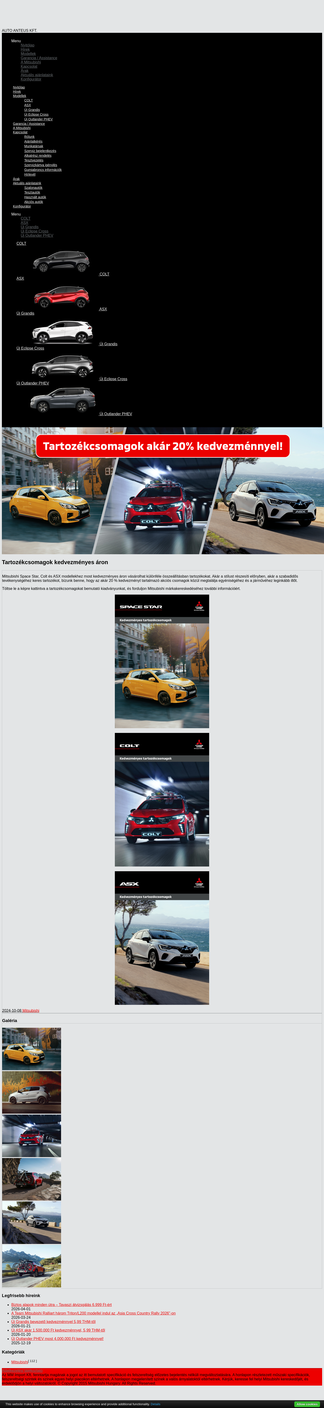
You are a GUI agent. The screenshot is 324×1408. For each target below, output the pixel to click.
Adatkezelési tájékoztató (22, 1371)
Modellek (28, 54)
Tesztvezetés (33, 160)
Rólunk (29, 137)
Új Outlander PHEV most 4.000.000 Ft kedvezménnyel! (57, 1339)
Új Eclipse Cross (36, 114)
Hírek (25, 49)
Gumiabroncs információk (43, 170)
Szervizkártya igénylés (40, 165)
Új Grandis (32, 110)
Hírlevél (29, 174)
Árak (25, 71)
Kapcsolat (29, 66)
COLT (28, 100)
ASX (27, 105)
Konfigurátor (31, 79)
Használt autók (35, 197)
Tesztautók (32, 192)
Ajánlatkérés (33, 141)
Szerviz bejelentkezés (40, 151)
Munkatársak (33, 146)
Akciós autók (33, 202)
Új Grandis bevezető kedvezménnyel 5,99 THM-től (53, 1322)
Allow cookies (307, 1404)
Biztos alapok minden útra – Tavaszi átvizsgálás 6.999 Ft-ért (61, 1305)
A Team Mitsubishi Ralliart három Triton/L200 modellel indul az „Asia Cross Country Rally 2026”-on (93, 1313)
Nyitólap (27, 45)
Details (155, 1404)
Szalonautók (33, 188)
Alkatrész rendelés (37, 155)
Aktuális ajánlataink (37, 75)
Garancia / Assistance (39, 58)
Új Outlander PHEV (37, 235)
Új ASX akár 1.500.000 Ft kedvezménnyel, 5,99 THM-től (58, 1330)
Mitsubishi (30, 1011)
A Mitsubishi (31, 62)
